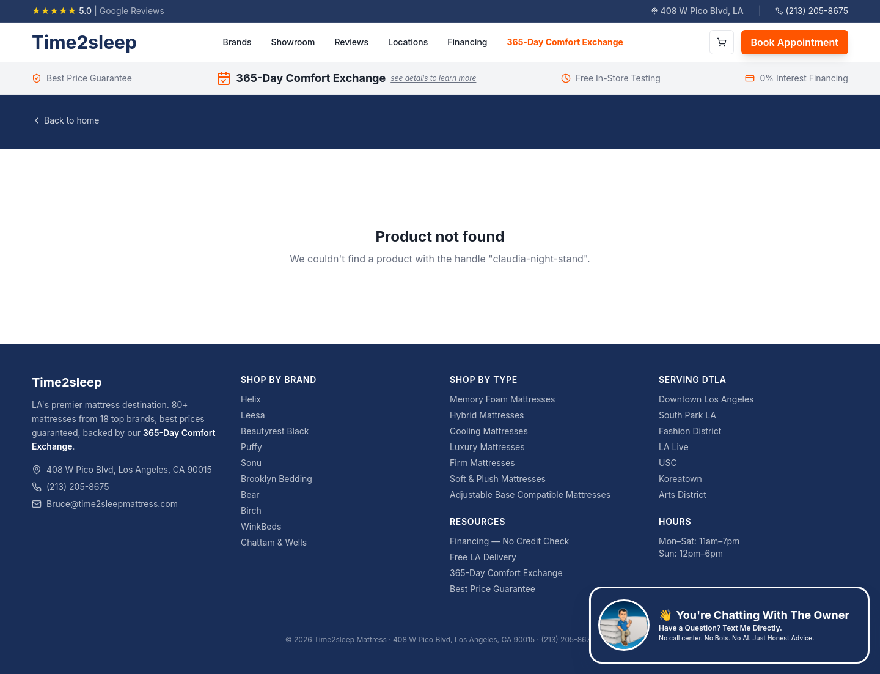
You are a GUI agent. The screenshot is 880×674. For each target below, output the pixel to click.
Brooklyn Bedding (276, 478)
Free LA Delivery (483, 557)
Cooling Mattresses (489, 431)
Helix (251, 399)
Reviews (351, 42)
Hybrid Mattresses (487, 415)
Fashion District (690, 431)
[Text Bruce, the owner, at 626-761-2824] (729, 625)
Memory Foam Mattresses (502, 399)
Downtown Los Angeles (706, 399)
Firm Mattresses (482, 462)
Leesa (253, 415)
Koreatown (680, 478)
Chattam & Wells (274, 542)
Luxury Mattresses (487, 447)
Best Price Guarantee (492, 588)
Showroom (293, 42)
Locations (408, 42)
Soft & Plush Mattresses (498, 478)
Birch (251, 510)
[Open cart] (722, 42)
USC (668, 462)
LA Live (674, 447)
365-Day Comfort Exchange (565, 42)
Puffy (251, 447)
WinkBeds (261, 526)
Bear (250, 494)
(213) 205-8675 (812, 11)
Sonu (251, 462)
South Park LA (687, 415)
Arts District (682, 494)
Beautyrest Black (275, 431)
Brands (236, 42)
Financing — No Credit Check (509, 541)
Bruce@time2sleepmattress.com (112, 503)
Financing (467, 42)
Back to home (66, 120)
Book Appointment (794, 42)
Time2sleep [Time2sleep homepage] (84, 42)
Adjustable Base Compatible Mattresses (530, 494)
